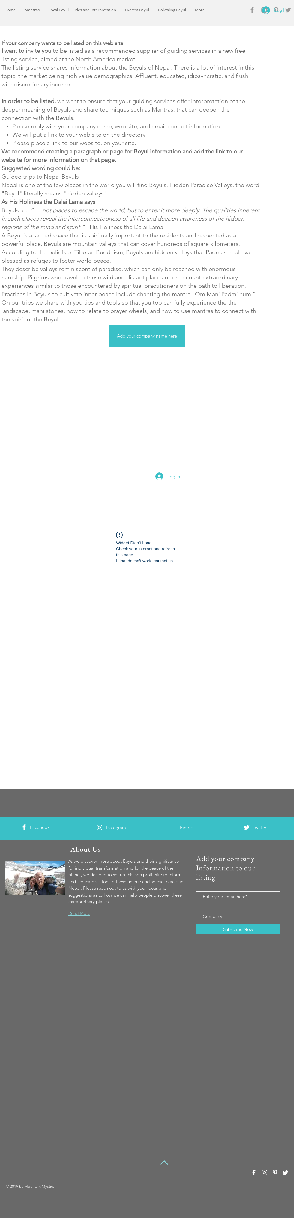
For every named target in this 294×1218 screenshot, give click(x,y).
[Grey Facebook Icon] (252, 10)
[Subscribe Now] (238, 929)
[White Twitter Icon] (246, 827)
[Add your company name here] (147, 336)
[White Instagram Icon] (99, 827)
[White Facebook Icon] (24, 827)
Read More (79, 913)
